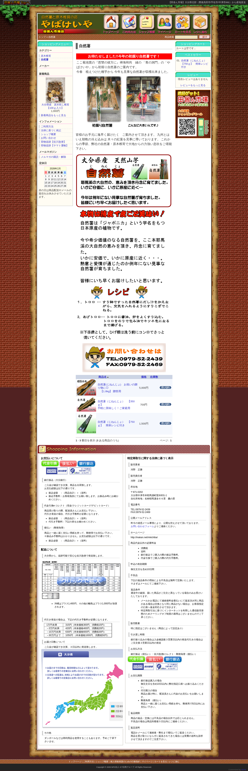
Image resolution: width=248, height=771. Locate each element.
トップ (42, 37)
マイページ (147, 761)
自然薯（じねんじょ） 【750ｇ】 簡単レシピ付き (195, 63)
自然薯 (51, 37)
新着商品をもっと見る (53, 115)
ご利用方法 (47, 126)
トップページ (75, 761)
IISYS (243, 769)
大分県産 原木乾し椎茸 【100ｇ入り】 (56, 106)
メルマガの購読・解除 (53, 156)
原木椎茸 (46, 55)
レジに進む (174, 761)
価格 (143, 377)
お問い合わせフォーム (142, 526)
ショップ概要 (48, 134)
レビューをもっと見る (193, 85)
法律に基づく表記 (51, 130)
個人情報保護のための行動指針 (125, 761)
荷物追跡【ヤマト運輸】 (55, 145)
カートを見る (160, 761)
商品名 (103, 377)
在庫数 (154, 377)
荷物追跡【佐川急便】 (53, 141)
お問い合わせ (48, 137)
